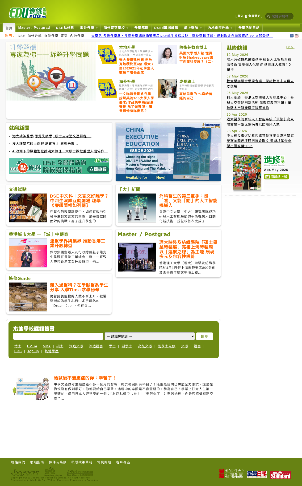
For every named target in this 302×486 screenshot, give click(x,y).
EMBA (32, 346)
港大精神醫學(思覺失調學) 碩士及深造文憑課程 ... (52, 136)
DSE (21, 36)
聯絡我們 (18, 462)
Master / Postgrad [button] (34, 27)
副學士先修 (167, 346)
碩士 (59, 346)
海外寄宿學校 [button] (116, 28)
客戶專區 (123, 462)
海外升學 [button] (89, 28)
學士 (112, 346)
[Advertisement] (260, 228)
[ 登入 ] (240, 16)
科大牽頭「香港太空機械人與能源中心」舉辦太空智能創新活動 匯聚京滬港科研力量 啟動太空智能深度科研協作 (261, 103)
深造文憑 (76, 346)
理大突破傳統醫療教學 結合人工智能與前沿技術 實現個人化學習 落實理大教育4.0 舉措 (259, 64)
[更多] (290, 47)
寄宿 (64, 36)
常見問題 (104, 462)
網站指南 (37, 462)
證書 (197, 346)
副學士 (127, 346)
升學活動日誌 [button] (249, 28)
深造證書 (96, 346)
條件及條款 (58, 462)
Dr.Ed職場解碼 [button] (166, 28)
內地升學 (77, 36)
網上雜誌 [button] (193, 28)
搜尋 (204, 336)
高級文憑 (145, 346)
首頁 (9, 28)
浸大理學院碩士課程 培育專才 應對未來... (45, 144)
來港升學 (51, 36)
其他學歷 (52, 351)
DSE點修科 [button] (65, 28)
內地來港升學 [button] (220, 28)
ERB (18, 351)
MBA (47, 346)
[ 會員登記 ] (254, 16)
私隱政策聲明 (81, 462)
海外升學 (35, 36)
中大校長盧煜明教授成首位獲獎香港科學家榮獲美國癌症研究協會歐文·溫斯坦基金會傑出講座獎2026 (260, 141)
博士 (17, 346)
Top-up (33, 351)
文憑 (184, 346)
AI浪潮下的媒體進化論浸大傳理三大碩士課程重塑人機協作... (60, 151)
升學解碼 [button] (141, 28)
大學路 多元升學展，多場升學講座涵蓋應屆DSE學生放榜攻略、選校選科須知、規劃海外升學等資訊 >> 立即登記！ (182, 36)
